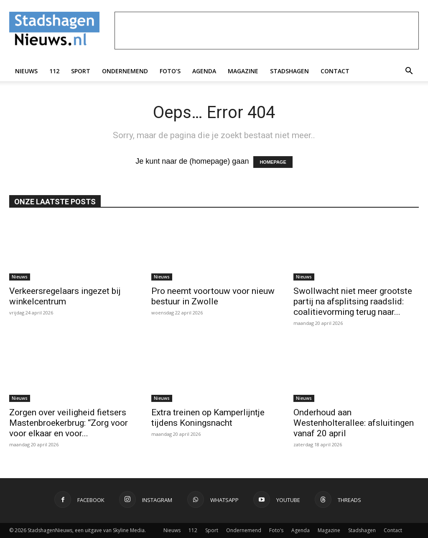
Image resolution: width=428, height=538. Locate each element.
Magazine (243, 71)
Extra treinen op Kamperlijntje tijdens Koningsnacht (208, 417)
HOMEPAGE (273, 162)
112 (54, 71)
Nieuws (26, 71)
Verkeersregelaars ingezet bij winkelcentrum (65, 296)
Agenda (204, 71)
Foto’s (170, 71)
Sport (80, 71)
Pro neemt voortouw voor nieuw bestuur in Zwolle (213, 296)
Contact (335, 71)
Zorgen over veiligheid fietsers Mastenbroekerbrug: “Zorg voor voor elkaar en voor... (68, 422)
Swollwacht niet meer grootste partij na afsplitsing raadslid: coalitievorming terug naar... (352, 301)
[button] (409, 71)
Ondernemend (125, 71)
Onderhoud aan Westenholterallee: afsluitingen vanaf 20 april (353, 422)
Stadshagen (289, 71)
